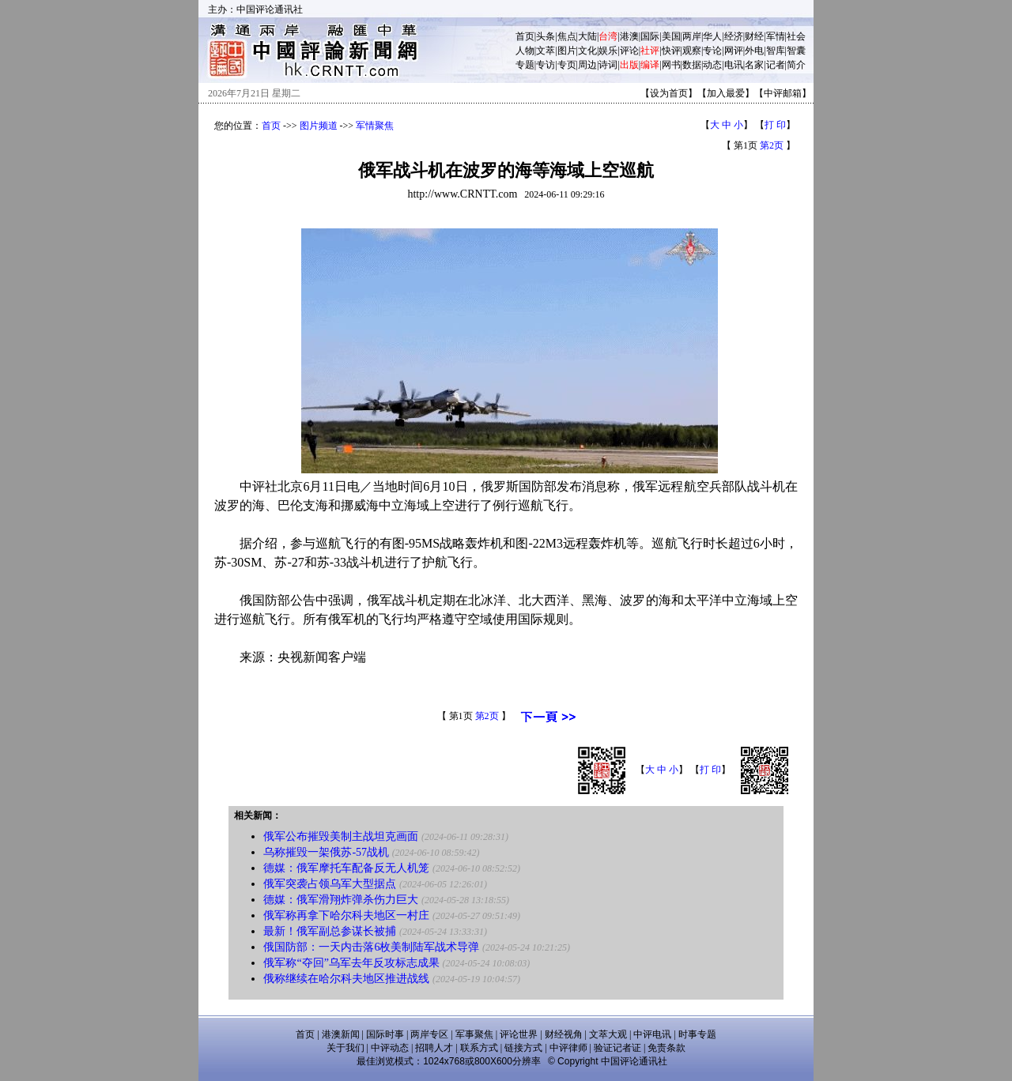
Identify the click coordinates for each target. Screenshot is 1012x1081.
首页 (524, 36)
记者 (775, 64)
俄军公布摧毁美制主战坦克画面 (340, 836)
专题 (524, 64)
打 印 (775, 124)
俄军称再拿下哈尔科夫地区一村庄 (346, 915)
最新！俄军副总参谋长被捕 (329, 931)
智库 (775, 50)
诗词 (608, 64)
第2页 (772, 145)
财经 (754, 36)
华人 (712, 36)
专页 (566, 64)
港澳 (629, 36)
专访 (545, 64)
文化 (587, 50)
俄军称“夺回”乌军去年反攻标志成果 (351, 963)
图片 (566, 50)
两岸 (691, 36)
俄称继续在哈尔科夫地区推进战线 (346, 979)
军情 (775, 36)
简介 (796, 64)
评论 (629, 50)
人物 (524, 50)
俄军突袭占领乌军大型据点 (329, 884)
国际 (649, 36)
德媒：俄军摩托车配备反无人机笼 (346, 868)
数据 (691, 64)
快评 (671, 50)
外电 (754, 50)
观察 (691, 50)
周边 (587, 64)
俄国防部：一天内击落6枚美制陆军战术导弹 (371, 947)
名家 (754, 64)
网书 (671, 64)
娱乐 (608, 50)
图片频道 (319, 125)
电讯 (733, 64)
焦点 (566, 36)
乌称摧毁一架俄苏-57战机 (326, 852)
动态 (712, 64)
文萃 (545, 50)
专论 (712, 50)
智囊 (796, 50)
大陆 (587, 36)
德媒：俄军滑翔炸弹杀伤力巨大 (340, 900)
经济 (733, 36)
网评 (733, 50)
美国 (671, 36)
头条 (545, 36)
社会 (796, 36)
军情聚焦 (375, 125)
